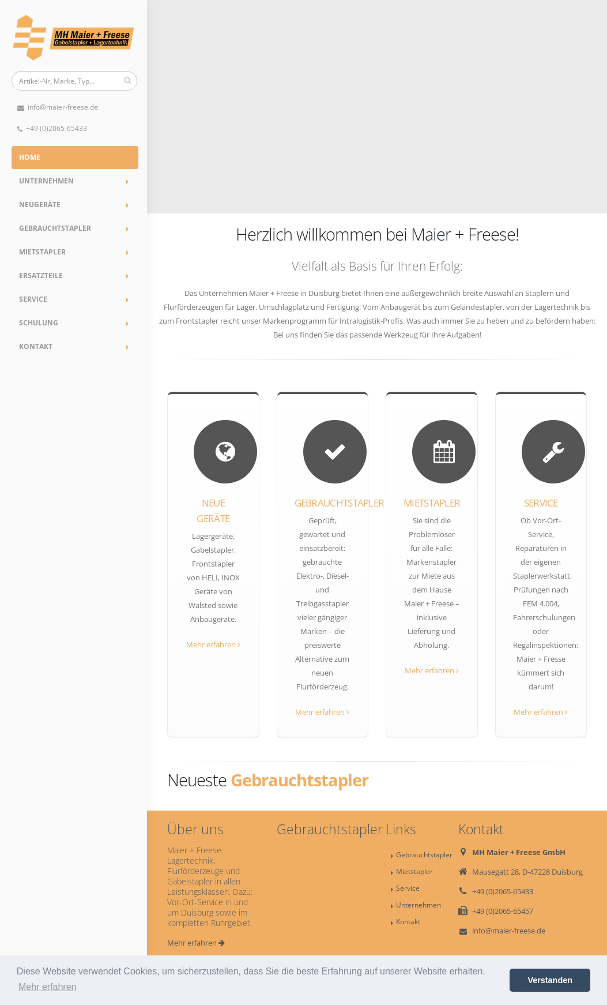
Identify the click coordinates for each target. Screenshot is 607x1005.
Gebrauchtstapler (55, 228)
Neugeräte (40, 204)
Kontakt (35, 346)
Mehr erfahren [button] (47, 987)
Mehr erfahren (213, 644)
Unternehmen (46, 181)
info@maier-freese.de (57, 107)
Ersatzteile (41, 275)
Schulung (38, 323)
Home (29, 157)
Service (33, 299)
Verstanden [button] (549, 980)
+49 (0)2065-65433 (52, 128)
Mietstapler (42, 252)
